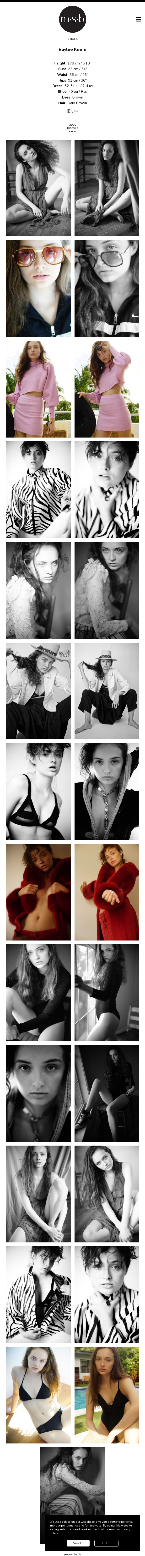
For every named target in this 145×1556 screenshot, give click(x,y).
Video (72, 125)
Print (72, 131)
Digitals (72, 128)
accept (78, 1543)
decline (106, 1543)
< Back (73, 39)
